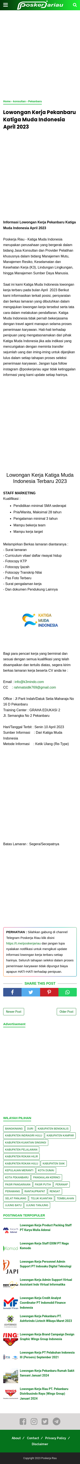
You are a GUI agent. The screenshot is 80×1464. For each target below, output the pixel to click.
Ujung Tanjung (37, 1205)
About (16, 1438)
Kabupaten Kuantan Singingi (25, 1142)
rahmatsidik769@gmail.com (35, 687)
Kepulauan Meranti (19, 1170)
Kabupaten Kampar (60, 1135)
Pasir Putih (43, 1184)
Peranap (61, 1184)
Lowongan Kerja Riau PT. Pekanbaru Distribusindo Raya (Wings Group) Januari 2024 (44, 1393)
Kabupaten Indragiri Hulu (23, 1135)
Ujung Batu (13, 1205)
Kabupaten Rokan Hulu (21, 1163)
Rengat (55, 1191)
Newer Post (13, 1011)
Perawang (12, 1191)
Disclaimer (40, 1444)
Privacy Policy (55, 1438)
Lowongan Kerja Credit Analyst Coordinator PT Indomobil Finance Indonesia (43, 1302)
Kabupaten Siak (54, 1163)
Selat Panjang (15, 1198)
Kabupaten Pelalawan (21, 1149)
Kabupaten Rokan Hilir (21, 1156)
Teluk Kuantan (41, 1198)
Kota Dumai (46, 1170)
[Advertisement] (40, 55)
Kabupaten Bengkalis (53, 1128)
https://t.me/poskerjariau (23, 943)
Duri (30, 1128)
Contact (33, 1438)
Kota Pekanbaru (17, 1177)
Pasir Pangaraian (18, 1184)
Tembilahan (65, 1198)
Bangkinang (14, 1128)
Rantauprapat (35, 1191)
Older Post (66, 1011)
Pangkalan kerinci (46, 1177)
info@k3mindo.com (29, 682)
